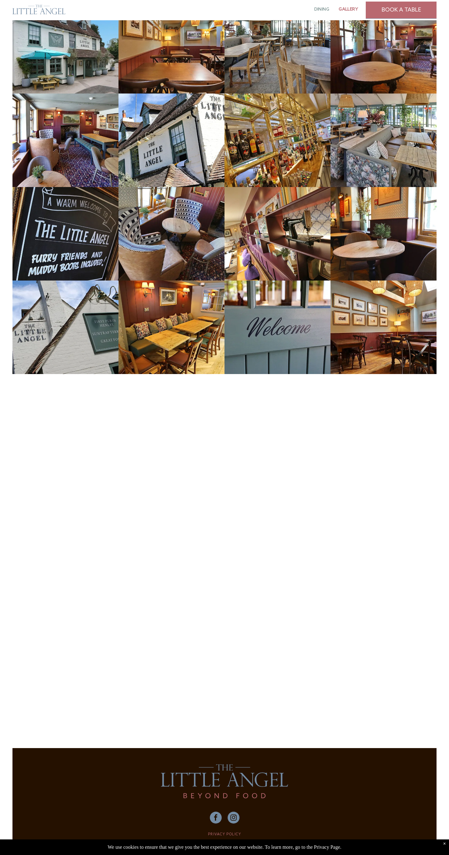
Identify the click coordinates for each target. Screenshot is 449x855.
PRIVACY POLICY (224, 834)
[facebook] (216, 818)
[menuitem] (322, 9)
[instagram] (233, 818)
